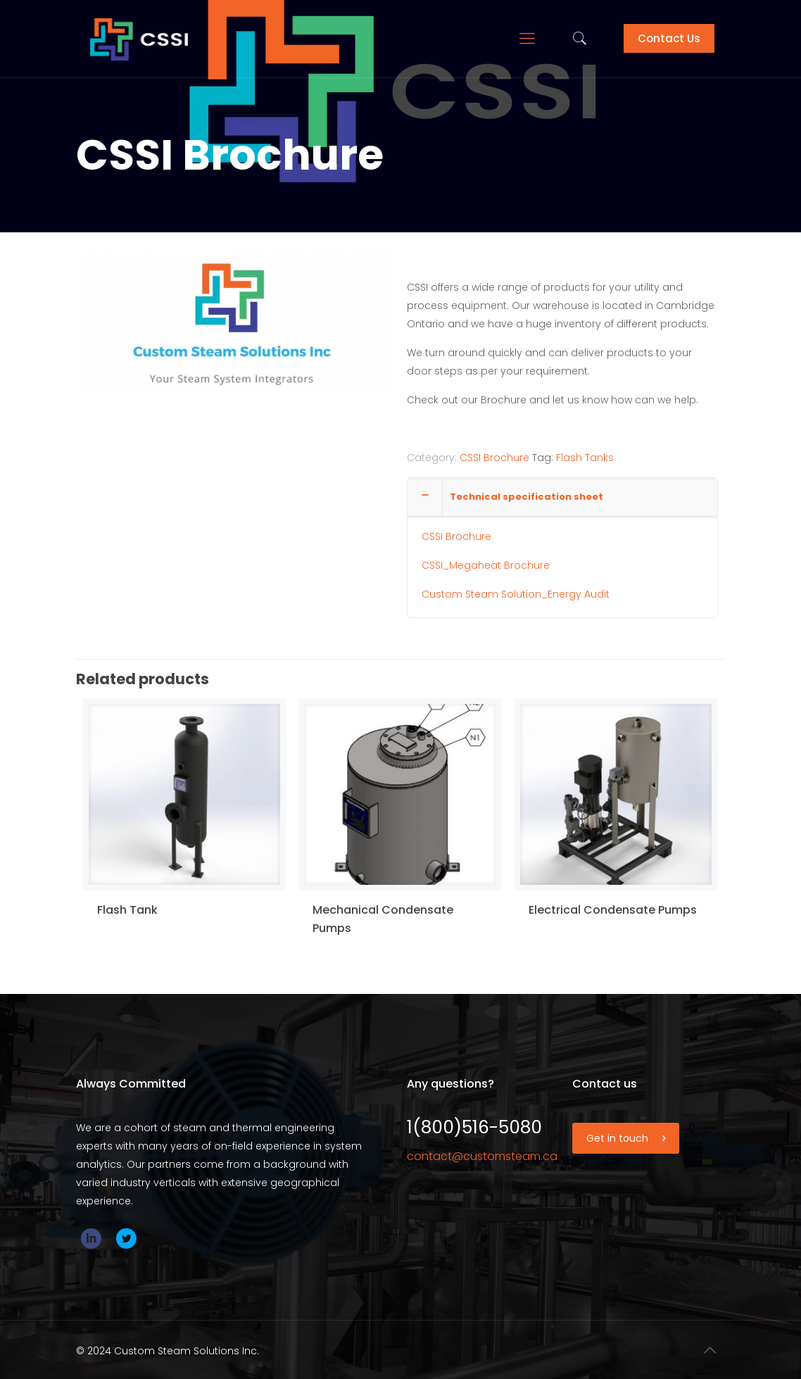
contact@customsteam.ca (482, 1156)
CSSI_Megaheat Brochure (486, 565)
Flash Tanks (585, 458)
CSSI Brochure (494, 458)
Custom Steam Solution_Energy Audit (516, 594)
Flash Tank (127, 910)
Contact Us (669, 38)
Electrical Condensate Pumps (613, 910)
